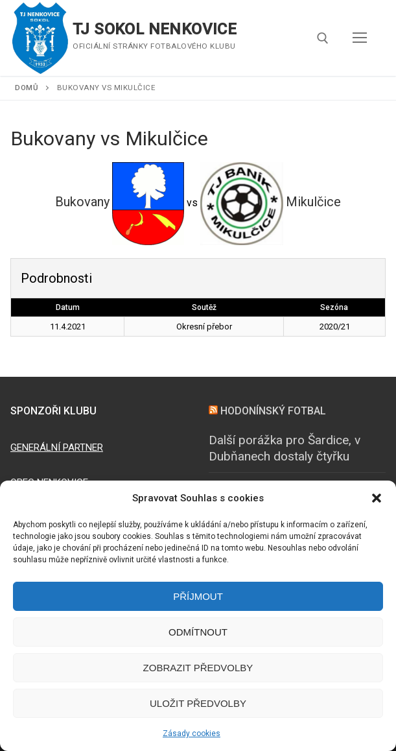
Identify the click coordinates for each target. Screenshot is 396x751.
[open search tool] (323, 38)
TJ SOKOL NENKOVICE (155, 29)
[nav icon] (359, 38)
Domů (26, 87)
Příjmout (198, 596)
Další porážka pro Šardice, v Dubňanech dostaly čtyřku (284, 448)
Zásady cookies (191, 733)
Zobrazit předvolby (198, 667)
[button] (376, 498)
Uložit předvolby (198, 703)
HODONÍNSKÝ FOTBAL (273, 411)
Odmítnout (198, 632)
